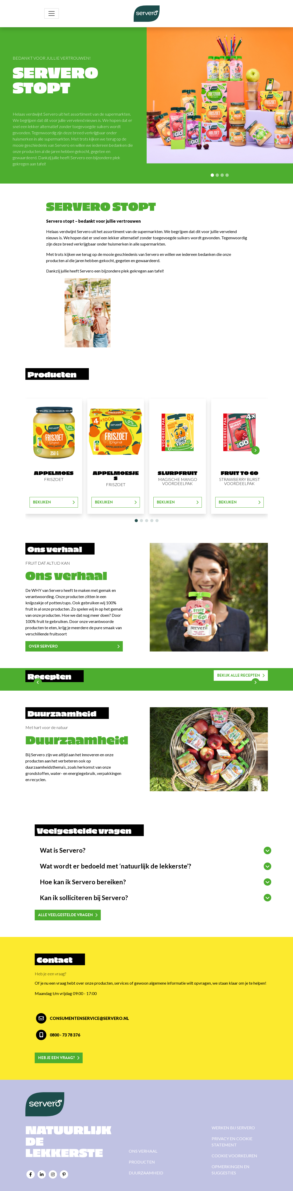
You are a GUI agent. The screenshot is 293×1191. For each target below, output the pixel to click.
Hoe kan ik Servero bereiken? (83, 882)
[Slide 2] (222, 175)
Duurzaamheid (146, 1172)
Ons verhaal (143, 1150)
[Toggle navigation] (51, 13)
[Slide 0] (212, 175)
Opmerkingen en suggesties (230, 1169)
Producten (142, 1161)
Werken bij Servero (233, 1127)
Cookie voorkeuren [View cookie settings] (234, 1155)
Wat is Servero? (62, 850)
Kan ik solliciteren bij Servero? (84, 897)
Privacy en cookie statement (232, 1141)
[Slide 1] (217, 175)
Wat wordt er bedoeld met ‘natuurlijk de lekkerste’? (115, 866)
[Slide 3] (227, 175)
